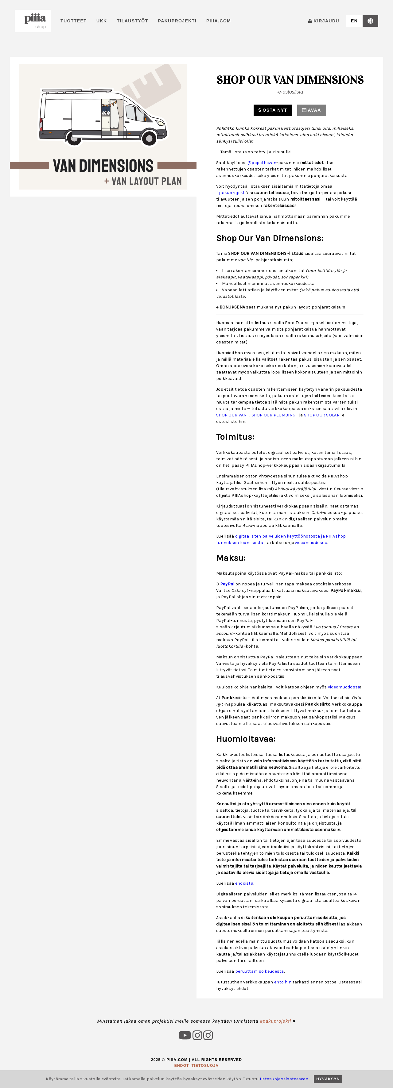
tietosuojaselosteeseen (284, 1079)
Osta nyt (273, 110)
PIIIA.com (218, 20)
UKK (101, 20)
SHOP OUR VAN (231, 415)
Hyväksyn (328, 1079)
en (354, 20)
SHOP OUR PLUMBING (273, 415)
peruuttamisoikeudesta (259, 971)
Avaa (311, 110)
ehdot (181, 1065)
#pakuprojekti (231, 192)
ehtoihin (282, 982)
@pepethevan (261, 162)
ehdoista (244, 883)
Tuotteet (73, 20)
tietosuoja (205, 1065)
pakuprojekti (177, 20)
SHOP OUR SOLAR (322, 415)
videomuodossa (311, 542)
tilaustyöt (132, 20)
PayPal (227, 584)
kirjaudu (323, 20)
